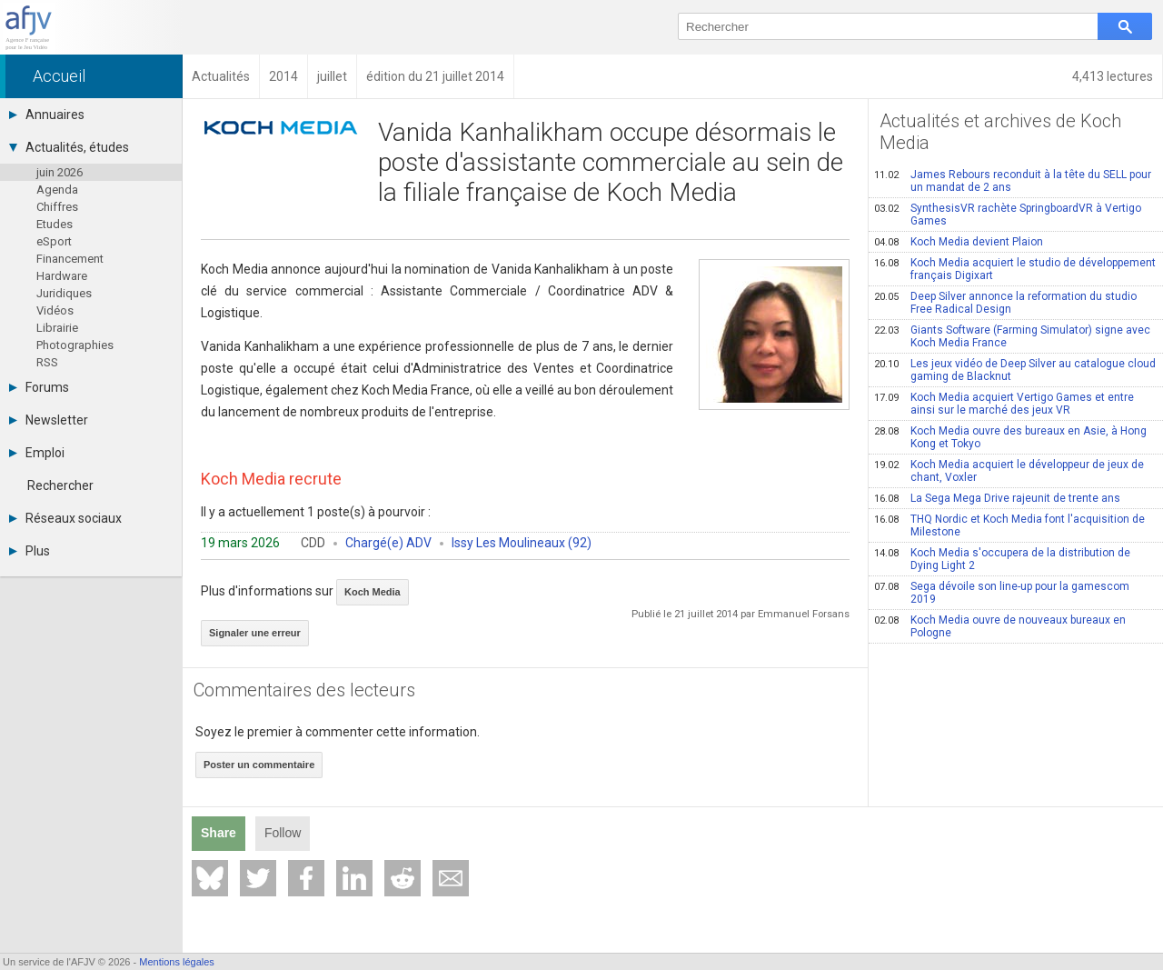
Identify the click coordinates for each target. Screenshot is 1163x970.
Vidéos (55, 310)
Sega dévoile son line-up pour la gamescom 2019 (1001, 592)
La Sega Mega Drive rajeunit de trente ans (997, 498)
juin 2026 (59, 172)
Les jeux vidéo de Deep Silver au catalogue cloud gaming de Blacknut (1015, 370)
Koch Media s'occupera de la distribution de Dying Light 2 (1002, 559)
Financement (70, 258)
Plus (29, 551)
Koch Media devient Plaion (958, 241)
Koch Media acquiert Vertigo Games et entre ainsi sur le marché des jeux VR (1004, 403)
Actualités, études (69, 147)
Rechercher (60, 485)
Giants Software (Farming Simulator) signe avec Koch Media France (1012, 336)
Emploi (37, 452)
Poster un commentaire (259, 764)
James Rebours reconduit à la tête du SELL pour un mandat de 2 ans (1012, 181)
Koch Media (372, 591)
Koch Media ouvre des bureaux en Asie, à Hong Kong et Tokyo (1010, 437)
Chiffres (57, 207)
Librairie (57, 328)
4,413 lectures (1112, 76)
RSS (47, 362)
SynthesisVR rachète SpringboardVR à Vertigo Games (1007, 214)
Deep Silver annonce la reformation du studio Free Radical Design (1005, 302)
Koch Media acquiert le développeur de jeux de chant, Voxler (1009, 471)
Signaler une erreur (255, 632)
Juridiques (64, 293)
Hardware (61, 276)
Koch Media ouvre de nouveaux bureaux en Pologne (1000, 626)
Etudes (54, 224)
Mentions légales (176, 961)
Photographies (75, 345)
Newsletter (48, 420)
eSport (54, 241)
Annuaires (46, 114)
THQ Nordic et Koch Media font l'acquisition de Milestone (1009, 525)
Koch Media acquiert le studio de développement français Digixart (1015, 269)
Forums (39, 387)
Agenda (57, 189)
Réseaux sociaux (65, 518)
